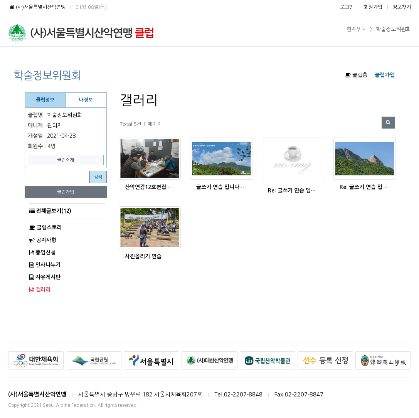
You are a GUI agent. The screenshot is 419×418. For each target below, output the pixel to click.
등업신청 (42, 252)
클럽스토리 (45, 227)
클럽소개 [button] (65, 160)
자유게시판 (45, 277)
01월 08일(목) (91, 7)
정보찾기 (401, 7)
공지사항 (42, 240)
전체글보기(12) (53, 211)
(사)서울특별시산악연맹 (37, 7)
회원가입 (373, 7)
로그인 (347, 7)
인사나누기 (45, 265)
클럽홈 (356, 75)
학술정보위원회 (393, 29)
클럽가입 (65, 192)
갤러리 (39, 289)
